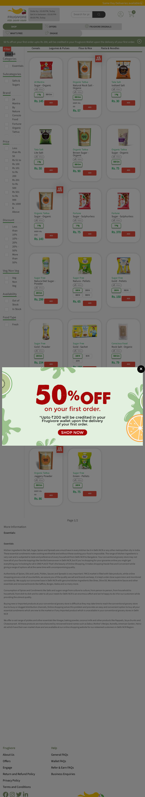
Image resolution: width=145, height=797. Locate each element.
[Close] (141, 369)
